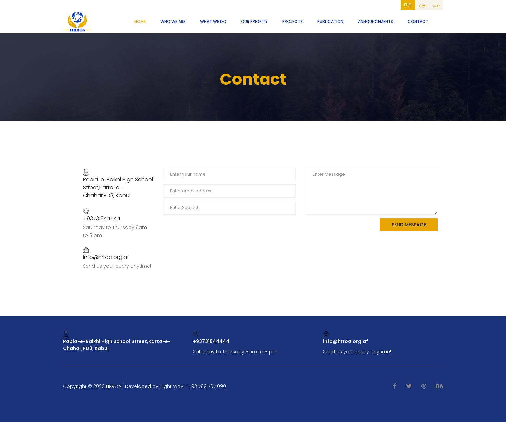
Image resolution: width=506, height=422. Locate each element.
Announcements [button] (375, 21)
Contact (418, 21)
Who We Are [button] (172, 21)
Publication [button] (330, 21)
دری (436, 5)
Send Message (409, 224)
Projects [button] (292, 21)
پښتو (422, 5)
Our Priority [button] (254, 21)
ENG (408, 5)
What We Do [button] (213, 21)
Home (140, 21)
